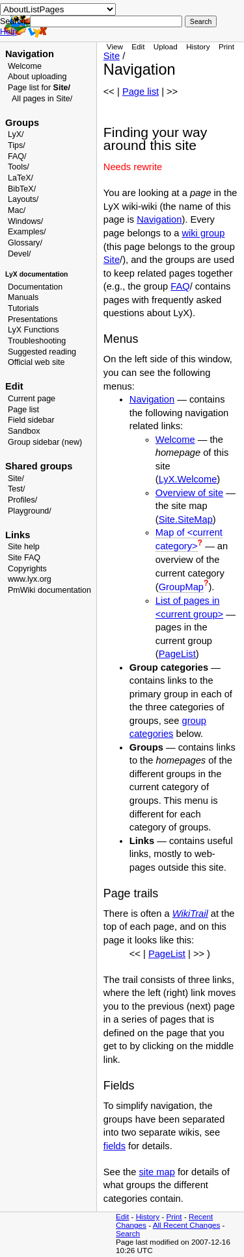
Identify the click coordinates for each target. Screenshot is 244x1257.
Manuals (23, 297)
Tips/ (16, 145)
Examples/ (27, 231)
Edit (137, 46)
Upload (166, 46)
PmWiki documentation (49, 590)
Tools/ (18, 166)
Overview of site (189, 493)
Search (128, 1233)
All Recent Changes (187, 1225)
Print (226, 46)
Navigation (29, 54)
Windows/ (25, 221)
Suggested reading (42, 351)
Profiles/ (22, 499)
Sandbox (24, 431)
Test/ (16, 488)
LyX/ (16, 134)
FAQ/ (17, 156)
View (115, 46)
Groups (22, 123)
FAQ (179, 286)
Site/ (16, 478)
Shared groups (38, 466)
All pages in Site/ (42, 98)
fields (114, 1146)
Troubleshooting (37, 340)
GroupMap (181, 587)
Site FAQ (24, 557)
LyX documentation (36, 274)
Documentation (35, 287)
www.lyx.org (29, 579)
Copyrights (27, 568)
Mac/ (16, 210)
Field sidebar (31, 420)
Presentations (33, 319)
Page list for (39, 87)
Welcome (25, 66)
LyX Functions (33, 329)
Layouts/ (23, 199)
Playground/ (29, 511)
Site (111, 56)
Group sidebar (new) (45, 442)
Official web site (36, 362)
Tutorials (23, 308)
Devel (18, 253)
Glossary (24, 242)
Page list (23, 409)
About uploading (37, 76)
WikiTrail (190, 913)
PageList (177, 654)
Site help (24, 546)
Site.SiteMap (186, 519)
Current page (31, 398)
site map (156, 1172)
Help (8, 31)
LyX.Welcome (188, 479)
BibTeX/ (22, 188)
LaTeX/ (20, 177)
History (198, 46)
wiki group (203, 233)
